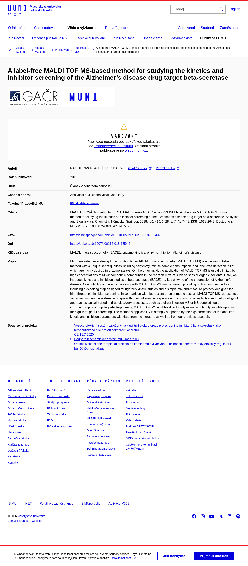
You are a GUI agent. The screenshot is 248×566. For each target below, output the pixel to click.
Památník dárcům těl (138, 432)
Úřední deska (16, 426)
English (234, 9)
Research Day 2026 (99, 454)
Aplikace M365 (118, 503)
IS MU (12, 503)
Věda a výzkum (103, 381)
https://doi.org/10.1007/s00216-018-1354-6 (100, 243)
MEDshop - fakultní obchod (142, 438)
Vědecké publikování (90, 38)
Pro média (132, 402)
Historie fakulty (17, 420)
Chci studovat (64, 381)
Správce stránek (18, 520)
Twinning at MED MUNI (101, 448)
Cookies (37, 520)
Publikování (16, 38)
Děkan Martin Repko (20, 390)
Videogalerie (133, 420)
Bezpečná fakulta (18, 438)
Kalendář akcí (134, 396)
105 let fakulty (16, 414)
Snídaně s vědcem (98, 436)
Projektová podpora (99, 396)
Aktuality (131, 390)
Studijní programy (58, 402)
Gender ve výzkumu (99, 424)
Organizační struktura (21, 408)
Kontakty (13, 462)
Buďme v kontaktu (58, 396)
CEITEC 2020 (84, 334)
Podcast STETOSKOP (140, 426)
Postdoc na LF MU (98, 442)
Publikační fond (123, 38)
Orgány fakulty (17, 402)
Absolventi (186, 28)
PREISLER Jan (168, 168)
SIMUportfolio (90, 503)
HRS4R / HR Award (99, 418)
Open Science (152, 38)
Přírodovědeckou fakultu (113, 146)
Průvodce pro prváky (60, 426)
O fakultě (19, 381)
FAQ (50, 420)
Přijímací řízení (56, 408)
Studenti (207, 28)
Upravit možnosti (123, 559)
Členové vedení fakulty (22, 396)
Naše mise (14, 432)
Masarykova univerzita (31, 516)
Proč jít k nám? (56, 390)
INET (28, 503)
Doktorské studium (98, 402)
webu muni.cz (136, 150)
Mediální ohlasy (135, 408)
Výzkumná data (181, 38)
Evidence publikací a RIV (49, 38)
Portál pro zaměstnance (56, 503)
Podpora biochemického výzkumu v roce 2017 (106, 339)
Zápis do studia (56, 414)
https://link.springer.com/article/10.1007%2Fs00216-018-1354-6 (115, 235)
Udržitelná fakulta (18, 450)
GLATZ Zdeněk (140, 168)
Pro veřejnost (142, 381)
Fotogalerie (133, 414)
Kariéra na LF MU (19, 444)
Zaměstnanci (230, 28)
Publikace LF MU (213, 38)
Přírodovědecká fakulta (84, 203)
